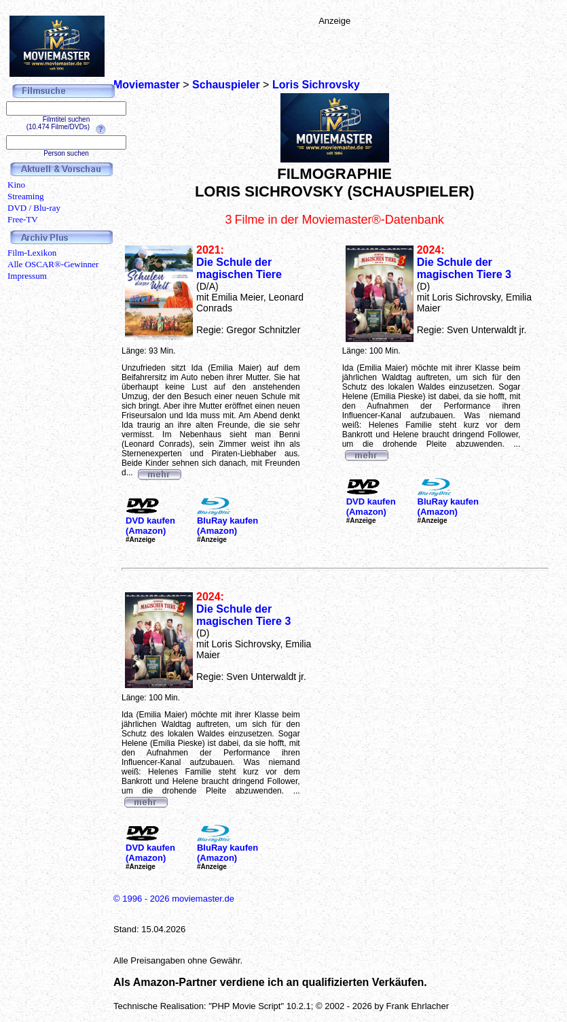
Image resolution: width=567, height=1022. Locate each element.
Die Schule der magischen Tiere (239, 268)
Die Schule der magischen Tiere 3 (464, 268)
